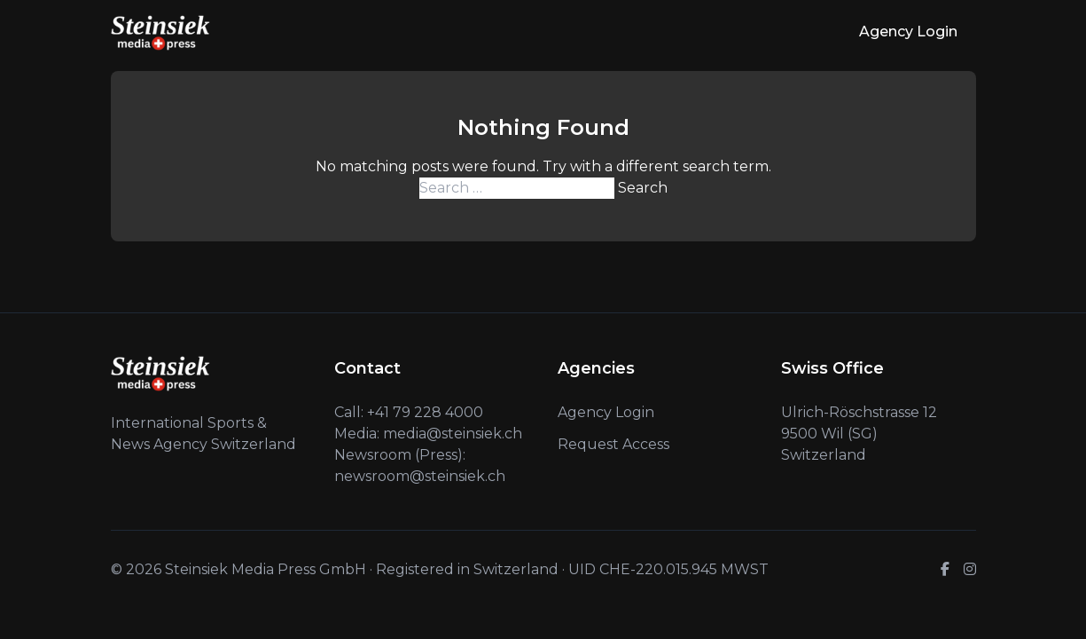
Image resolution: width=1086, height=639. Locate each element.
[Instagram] (970, 569)
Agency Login (908, 31)
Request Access (613, 444)
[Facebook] (945, 569)
